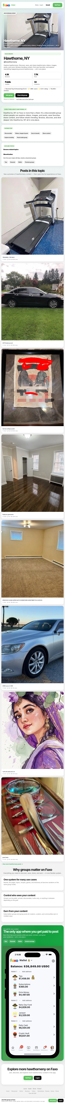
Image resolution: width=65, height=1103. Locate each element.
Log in (41, 5)
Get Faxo (57, 5)
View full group (22, 95)
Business (27, 1091)
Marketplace (41, 1091)
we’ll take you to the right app (25, 99)
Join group (9, 95)
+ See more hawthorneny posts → (12, 864)
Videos (34, 1091)
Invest (48, 5)
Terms (34, 1088)
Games (52, 1091)
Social (7, 1091)
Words (57, 1091)
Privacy (39, 1088)
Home (37, 5)
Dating (21, 1091)
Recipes (47, 1091)
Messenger (14, 1091)
